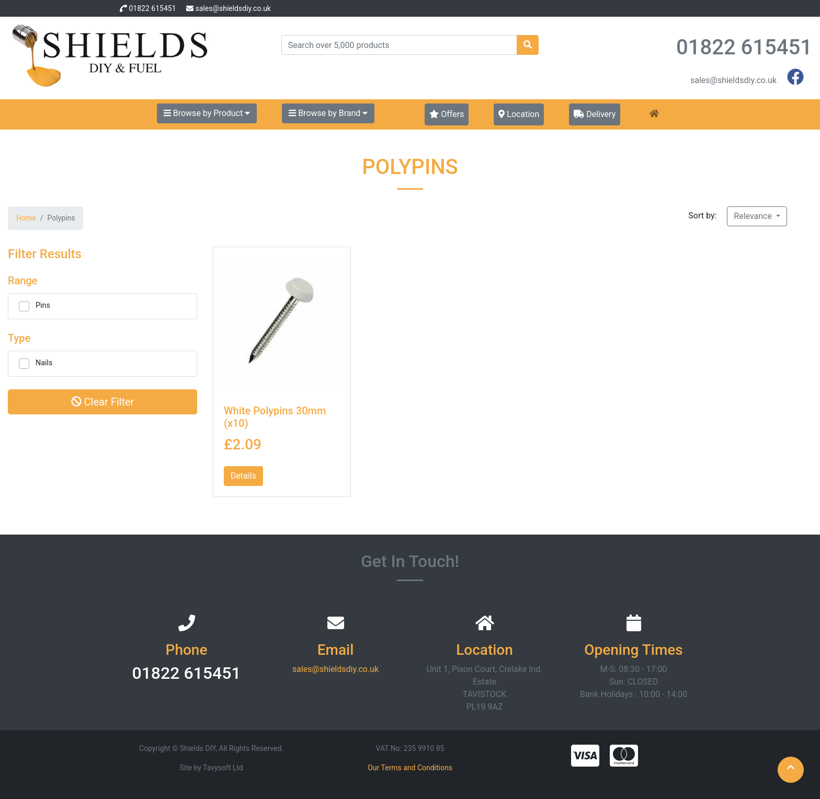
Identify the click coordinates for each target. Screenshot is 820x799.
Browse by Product (207, 113)
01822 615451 (152, 8)
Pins (43, 305)
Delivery (595, 114)
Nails (44, 362)
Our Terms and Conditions (410, 767)
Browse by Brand (328, 113)
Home (26, 218)
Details (243, 476)
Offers (446, 114)
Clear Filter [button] (102, 402)
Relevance (754, 216)
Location (518, 114)
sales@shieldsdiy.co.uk (232, 8)
